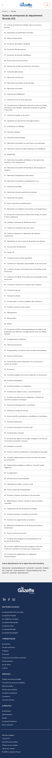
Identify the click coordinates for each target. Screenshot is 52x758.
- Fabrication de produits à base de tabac (19, 83)
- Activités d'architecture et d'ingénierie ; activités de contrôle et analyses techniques (24, 398)
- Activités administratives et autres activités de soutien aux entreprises (25, 458)
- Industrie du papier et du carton (16, 115)
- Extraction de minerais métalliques (17, 55)
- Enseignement (10, 473)
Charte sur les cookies (10, 745)
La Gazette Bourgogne (10, 633)
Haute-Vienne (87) (23, 572)
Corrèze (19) (30, 568)
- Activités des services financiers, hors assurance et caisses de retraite (23, 363)
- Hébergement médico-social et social (18, 484)
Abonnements (7, 714)
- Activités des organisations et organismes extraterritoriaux (20, 555)
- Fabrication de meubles (13, 198)
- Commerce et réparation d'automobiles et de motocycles (25, 263)
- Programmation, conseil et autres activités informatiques (25, 350)
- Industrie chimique (12, 132)
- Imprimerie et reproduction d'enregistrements (21, 121)
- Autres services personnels (15, 533)
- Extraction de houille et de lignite (17, 44)
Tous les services (8, 700)
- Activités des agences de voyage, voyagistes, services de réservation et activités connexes (25, 440)
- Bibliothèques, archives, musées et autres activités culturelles (23, 502)
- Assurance (9, 369)
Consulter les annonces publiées (13, 683)
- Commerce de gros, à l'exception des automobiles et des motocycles (25, 270)
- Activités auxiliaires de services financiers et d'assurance (25, 375)
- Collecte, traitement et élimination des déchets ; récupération (22, 234)
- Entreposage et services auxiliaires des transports (23, 301)
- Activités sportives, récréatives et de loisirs (21, 514)
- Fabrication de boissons (14, 77)
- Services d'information (13, 356)
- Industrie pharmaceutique (14, 137)
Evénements (6, 711)
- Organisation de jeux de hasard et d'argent (20, 508)
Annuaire (5, 11)
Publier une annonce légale (11, 679)
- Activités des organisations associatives (19, 520)
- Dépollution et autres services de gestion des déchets (24, 241)
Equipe (4, 718)
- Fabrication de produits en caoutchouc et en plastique (24, 143)
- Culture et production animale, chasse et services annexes (23, 26)
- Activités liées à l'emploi (14, 433)
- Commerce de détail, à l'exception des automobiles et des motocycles (25, 278)
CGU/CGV (6, 738)
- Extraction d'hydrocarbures (15, 49)
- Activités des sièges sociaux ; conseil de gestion (22, 392)
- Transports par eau (12, 290)
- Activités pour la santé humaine (16, 478)
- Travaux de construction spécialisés (18, 258)
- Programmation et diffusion (15, 339)
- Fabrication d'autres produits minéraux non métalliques (24, 149)
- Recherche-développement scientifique (19, 405)
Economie (5, 654)
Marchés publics (7, 686)
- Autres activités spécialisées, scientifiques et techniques (25, 416)
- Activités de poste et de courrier (17, 307)
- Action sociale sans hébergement (17, 490)
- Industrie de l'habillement (14, 94)
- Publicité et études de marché (16, 410)
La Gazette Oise (8, 626)
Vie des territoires (8, 647)
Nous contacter (7, 725)
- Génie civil (9, 252)
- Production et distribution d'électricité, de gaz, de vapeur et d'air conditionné (25, 216)
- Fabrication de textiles (13, 88)
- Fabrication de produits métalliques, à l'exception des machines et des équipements (24, 161)
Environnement (7, 661)
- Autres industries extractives (16, 60)
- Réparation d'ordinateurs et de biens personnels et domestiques (23, 526)
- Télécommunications (13, 345)
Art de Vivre (6, 664)
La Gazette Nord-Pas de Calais (12, 612)
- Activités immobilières (13, 380)
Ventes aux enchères (9, 689)
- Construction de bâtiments (15, 247)
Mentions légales (8, 735)
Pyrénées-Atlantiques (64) (34, 570)
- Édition (8, 324)
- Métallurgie (9, 154)
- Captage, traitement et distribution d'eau (20, 222)
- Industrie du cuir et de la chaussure (18, 100)
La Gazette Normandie (10, 622)
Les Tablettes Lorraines (10, 619)
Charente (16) (6, 568)
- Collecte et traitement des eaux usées (19, 228)
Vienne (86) (13, 572)
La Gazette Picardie (9, 615)
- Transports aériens (12, 296)
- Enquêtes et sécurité (13, 446)
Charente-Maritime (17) (18, 568)
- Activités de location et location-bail (18, 427)
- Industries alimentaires (13, 72)
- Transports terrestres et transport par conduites (23, 284)
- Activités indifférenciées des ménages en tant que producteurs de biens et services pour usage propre (23, 547)
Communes (6, 696)
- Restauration (10, 318)
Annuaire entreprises (9, 693)
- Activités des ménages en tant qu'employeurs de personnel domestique (22, 540)
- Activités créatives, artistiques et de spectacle (22, 495)
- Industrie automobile (13, 186)
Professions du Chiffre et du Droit (14, 658)
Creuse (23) (38, 568)
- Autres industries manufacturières (17, 203)
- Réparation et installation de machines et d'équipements (25, 209)
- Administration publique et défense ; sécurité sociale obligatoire (24, 466)
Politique (5, 651)
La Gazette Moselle (9, 629)
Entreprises (6, 644)
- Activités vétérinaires (13, 422)
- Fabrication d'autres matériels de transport (20, 192)
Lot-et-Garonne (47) (19, 570)
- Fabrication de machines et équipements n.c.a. (21, 181)
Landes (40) (9, 570)
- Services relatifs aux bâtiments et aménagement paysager (26, 452)
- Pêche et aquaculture (13, 38)
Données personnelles (10, 742)
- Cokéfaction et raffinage (14, 126)
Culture (5, 668)
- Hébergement (10, 312)
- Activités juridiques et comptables (17, 386)
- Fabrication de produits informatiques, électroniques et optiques (25, 169)
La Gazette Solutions (9, 721)
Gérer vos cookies (8, 748)
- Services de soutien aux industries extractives (21, 66)
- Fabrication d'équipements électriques (19, 175)
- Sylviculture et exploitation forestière (18, 33)
